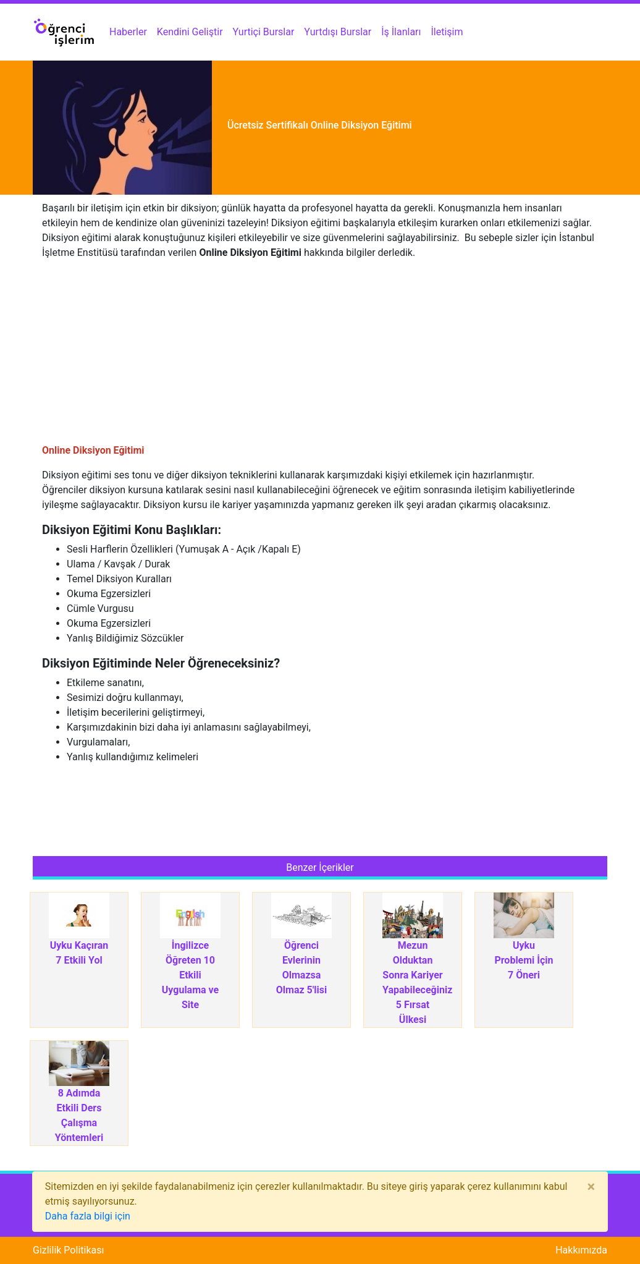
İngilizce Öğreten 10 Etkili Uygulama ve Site (190, 975)
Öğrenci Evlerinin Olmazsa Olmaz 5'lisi (301, 968)
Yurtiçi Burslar (264, 32)
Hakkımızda (581, 1250)
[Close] (591, 1187)
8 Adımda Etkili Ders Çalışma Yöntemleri (79, 1115)
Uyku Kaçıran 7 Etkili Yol (79, 953)
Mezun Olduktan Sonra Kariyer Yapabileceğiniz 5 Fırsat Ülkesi (412, 982)
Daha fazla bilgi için (87, 1216)
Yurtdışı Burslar (337, 32)
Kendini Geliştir (190, 32)
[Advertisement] (320, 356)
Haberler (128, 32)
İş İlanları (401, 32)
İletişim (447, 32)
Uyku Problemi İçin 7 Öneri (523, 960)
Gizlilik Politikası (68, 1250)
